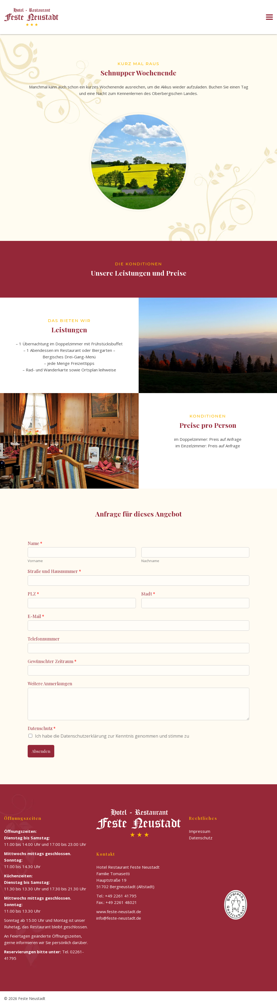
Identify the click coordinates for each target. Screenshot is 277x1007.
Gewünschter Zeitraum (52, 661)
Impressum (199, 831)
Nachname (150, 561)
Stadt (148, 594)
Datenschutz (42, 728)
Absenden (41, 751)
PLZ (33, 594)
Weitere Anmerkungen (50, 683)
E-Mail (36, 616)
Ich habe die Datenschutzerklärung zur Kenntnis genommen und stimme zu (112, 736)
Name (35, 543)
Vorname (35, 561)
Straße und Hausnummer (54, 571)
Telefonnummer (44, 639)
